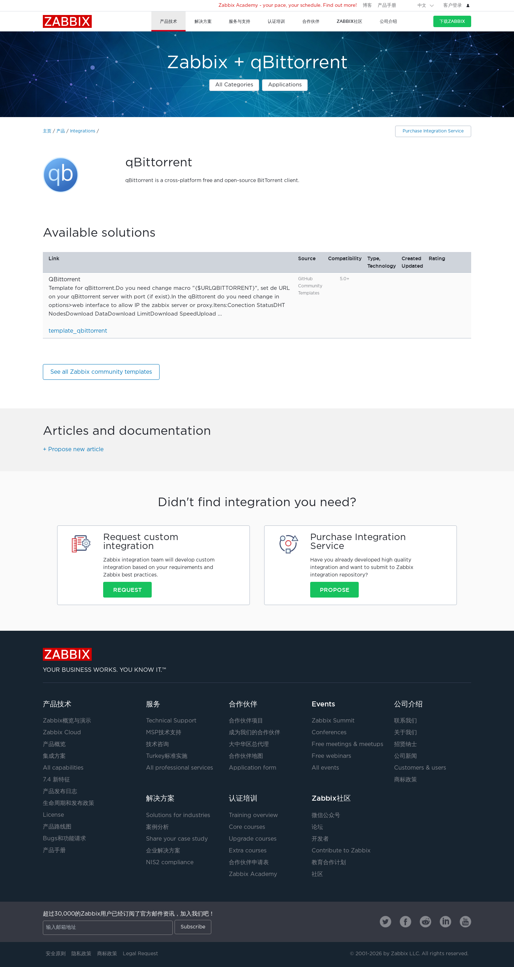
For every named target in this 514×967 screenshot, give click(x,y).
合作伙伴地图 (246, 756)
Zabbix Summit (333, 721)
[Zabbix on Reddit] (425, 921)
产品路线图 (57, 827)
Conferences (329, 732)
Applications (285, 84)
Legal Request (140, 954)
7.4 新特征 (56, 779)
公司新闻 (405, 756)
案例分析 (157, 827)
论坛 (317, 827)
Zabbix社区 (331, 798)
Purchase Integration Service (433, 131)
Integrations (82, 131)
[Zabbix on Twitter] (385, 921)
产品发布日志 (60, 791)
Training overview (253, 815)
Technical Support (171, 721)
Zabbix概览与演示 (67, 721)
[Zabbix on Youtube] (465, 921)
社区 (317, 874)
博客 (367, 5)
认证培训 (243, 798)
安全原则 (56, 954)
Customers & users (420, 768)
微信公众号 (326, 815)
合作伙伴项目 (246, 721)
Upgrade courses (253, 839)
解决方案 (160, 798)
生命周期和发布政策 (68, 803)
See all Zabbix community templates (101, 372)
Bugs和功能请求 (64, 838)
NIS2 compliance (169, 862)
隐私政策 (81, 954)
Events (323, 704)
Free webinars (331, 756)
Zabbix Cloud (62, 732)
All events (325, 768)
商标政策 (405, 779)
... (220, 314)
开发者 (320, 839)
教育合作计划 (329, 862)
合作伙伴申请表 (249, 862)
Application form (252, 768)
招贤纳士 (405, 744)
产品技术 (57, 704)
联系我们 (405, 721)
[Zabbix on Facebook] (405, 921)
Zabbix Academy (253, 874)
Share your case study (177, 839)
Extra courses (248, 850)
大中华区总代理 (249, 744)
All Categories (234, 84)
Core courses (247, 827)
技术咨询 (157, 744)
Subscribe (193, 927)
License (53, 815)
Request (127, 589)
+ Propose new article (73, 449)
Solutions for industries (178, 815)
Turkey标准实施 (166, 756)
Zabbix (67, 21)
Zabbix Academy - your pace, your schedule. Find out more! (287, 5)
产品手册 (387, 5)
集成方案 (54, 756)
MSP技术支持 (163, 732)
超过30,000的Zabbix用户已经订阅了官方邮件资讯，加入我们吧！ (129, 914)
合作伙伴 (243, 704)
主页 (47, 131)
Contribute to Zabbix (341, 850)
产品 (60, 131)
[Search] (407, 5)
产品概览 (54, 744)
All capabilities (63, 768)
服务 (153, 704)
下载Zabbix (452, 21)
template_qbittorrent (78, 331)
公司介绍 (408, 704)
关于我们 (405, 732)
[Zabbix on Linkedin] (445, 921)
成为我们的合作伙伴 (254, 732)
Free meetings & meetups (347, 744)
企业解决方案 (163, 850)
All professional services (179, 768)
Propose (334, 589)
